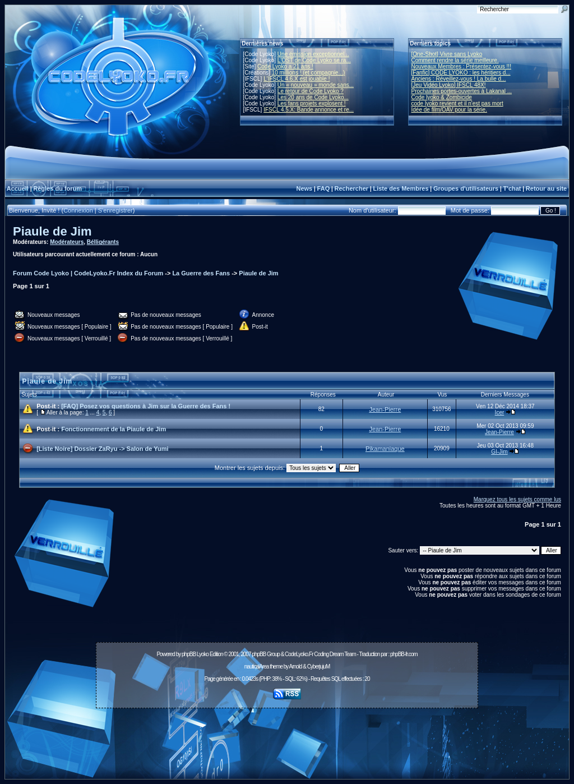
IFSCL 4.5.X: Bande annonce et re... (308, 110)
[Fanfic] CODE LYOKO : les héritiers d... (461, 73)
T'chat (512, 188)
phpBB (189, 654)
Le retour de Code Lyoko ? (310, 91)
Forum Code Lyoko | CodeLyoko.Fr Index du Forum (88, 273)
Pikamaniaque (385, 448)
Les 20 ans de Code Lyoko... (313, 97)
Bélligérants (103, 242)
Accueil (18, 188)
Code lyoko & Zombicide (441, 97)
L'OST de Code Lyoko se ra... (314, 60)
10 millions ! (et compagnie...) (308, 73)
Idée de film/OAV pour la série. (449, 110)
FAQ (323, 188)
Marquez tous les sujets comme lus (517, 499)
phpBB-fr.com (404, 654)
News (304, 188)
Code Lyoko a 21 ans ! (285, 66)
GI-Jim (499, 452)
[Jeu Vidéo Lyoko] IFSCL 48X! (448, 85)
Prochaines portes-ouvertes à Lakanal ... (461, 91)
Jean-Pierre (385, 409)
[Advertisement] (287, 737)
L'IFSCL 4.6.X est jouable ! (296, 79)
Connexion (78, 210)
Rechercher (352, 188)
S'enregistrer (115, 210)
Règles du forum (57, 188)
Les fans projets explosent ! (311, 103)
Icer (499, 412)
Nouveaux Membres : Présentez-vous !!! (461, 66)
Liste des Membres (400, 188)
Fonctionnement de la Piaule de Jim (113, 429)
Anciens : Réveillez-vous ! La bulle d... (458, 79)
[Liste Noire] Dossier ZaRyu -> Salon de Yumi (102, 448)
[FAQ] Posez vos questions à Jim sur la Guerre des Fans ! (145, 406)
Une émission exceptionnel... (313, 54)
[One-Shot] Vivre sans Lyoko (447, 54)
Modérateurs (67, 242)
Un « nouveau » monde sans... (315, 85)
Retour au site (546, 188)
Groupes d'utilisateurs (465, 188)
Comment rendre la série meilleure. (455, 60)
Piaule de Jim (52, 231)
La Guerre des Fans (201, 273)
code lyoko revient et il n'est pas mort (457, 103)
